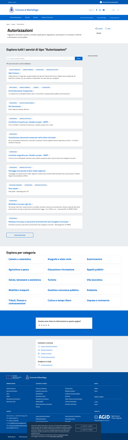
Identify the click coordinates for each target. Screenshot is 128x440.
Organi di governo (11, 388)
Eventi (96, 404)
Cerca (78, 58)
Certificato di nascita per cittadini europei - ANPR (29, 122)
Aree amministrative (11, 391)
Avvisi (96, 391)
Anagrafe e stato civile (41, 391)
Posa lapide (14, 188)
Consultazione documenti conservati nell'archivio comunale (32, 137)
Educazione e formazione (42, 399)
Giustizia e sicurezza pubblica (72, 394)
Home (8, 24)
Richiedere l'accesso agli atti (21, 204)
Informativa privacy (70, 419)
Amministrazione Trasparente (21, 90)
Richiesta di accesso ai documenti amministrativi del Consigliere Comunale (39, 221)
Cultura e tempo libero (70, 401)
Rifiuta (86, 426)
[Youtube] (103, 10)
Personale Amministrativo (13, 399)
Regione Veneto (12, 2)
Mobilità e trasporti (70, 391)
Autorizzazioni (39, 394)
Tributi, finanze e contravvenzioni (73, 399)
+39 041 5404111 (13, 418)
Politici (8, 396)
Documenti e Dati (10, 401)
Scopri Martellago (101, 18)
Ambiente (67, 396)
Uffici (7, 394)
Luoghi (96, 402)
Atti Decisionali (15, 106)
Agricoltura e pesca (41, 396)
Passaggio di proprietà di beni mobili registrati (27, 170)
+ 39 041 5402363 (13, 420)
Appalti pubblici (39, 401)
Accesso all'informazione (86, 18)
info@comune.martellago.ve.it (18, 423)
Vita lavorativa (69, 388)
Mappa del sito (11, 437)
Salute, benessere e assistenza (44, 404)
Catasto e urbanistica (41, 388)
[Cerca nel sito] (118, 10)
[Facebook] (96, 10)
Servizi (13, 24)
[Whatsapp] (99, 10)
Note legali (67, 421)
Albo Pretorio (15, 73)
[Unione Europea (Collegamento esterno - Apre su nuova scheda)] (14, 377)
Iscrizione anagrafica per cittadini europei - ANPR (29, 155)
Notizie (96, 388)
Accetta (86, 430)
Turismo (38, 407)
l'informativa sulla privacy (56, 436)
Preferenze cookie (63, 435)
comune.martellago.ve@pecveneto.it (18, 426)
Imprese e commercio (70, 404)
